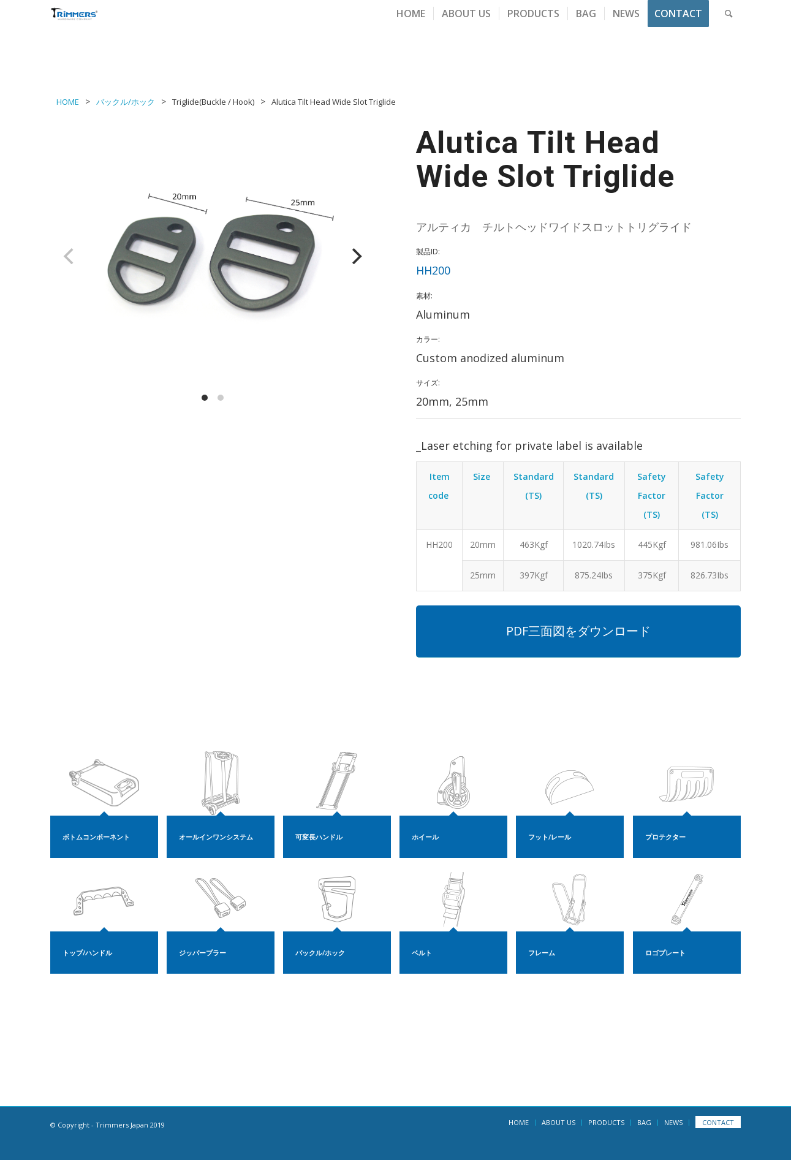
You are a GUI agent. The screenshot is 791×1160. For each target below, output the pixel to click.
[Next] (355, 256)
